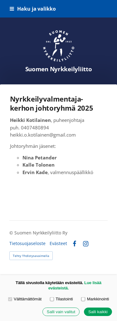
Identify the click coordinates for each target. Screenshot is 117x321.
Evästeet (58, 243)
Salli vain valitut (61, 311)
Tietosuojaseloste (27, 243)
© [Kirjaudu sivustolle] (11, 233)
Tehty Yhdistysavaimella (31, 255)
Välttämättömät (25, 299)
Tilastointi (61, 299)
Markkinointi (95, 299)
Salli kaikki (98, 311)
